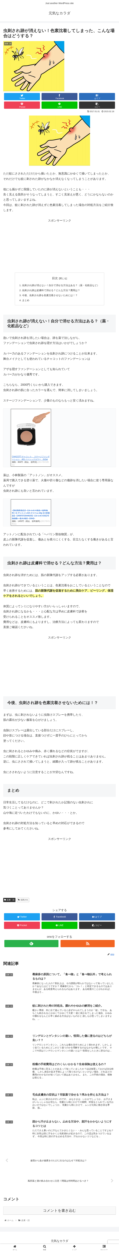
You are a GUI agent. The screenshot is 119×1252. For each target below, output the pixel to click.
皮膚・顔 (9, 901)
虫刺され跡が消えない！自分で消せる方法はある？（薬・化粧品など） (61, 285)
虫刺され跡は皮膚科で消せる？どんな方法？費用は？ (50, 290)
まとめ (23, 301)
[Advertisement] (60, 245)
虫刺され (23, 901)
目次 (55, 278)
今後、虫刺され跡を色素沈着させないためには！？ (49, 296)
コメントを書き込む (59, 1212)
